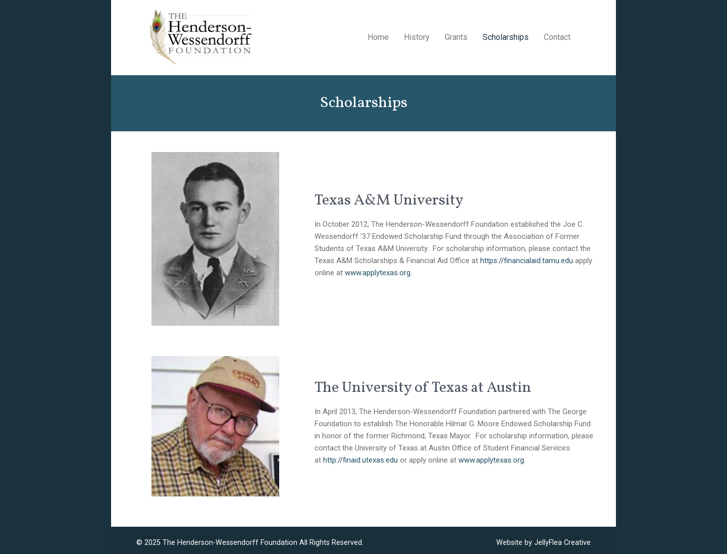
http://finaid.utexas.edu (360, 460)
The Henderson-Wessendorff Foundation (230, 542)
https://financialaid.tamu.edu (526, 260)
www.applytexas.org (377, 272)
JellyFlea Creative (562, 542)
